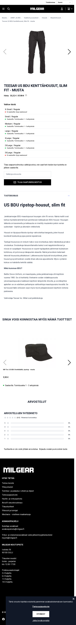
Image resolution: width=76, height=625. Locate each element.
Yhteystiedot (7, 487)
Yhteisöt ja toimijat (10, 510)
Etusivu (4, 18)
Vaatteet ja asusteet (31, 18)
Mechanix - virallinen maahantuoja (16, 514)
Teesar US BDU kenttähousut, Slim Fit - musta (18, 21)
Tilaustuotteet (8, 506)
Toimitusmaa (50, 2)
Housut (44, 18)
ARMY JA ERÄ (15, 18)
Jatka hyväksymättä (40, 620)
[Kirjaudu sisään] (61, 8)
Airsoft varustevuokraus (12, 503)
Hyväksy (41, 614)
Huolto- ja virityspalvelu (12, 499)
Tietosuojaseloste (10, 495)
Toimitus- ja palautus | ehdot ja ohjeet (18, 491)
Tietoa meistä (8, 483)
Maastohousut (55, 18)
